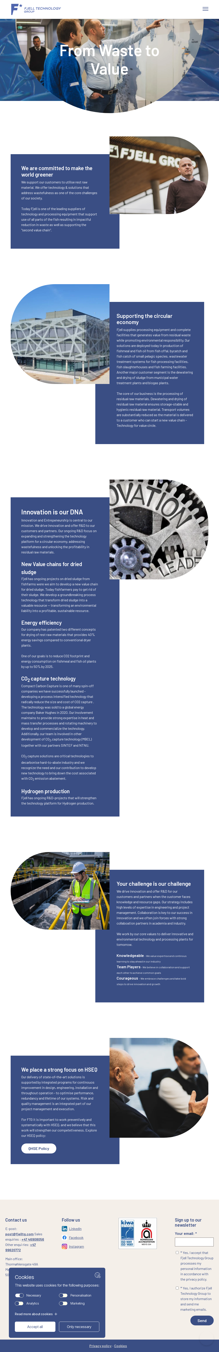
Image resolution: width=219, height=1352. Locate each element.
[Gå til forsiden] (41, 9)
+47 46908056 (33, 1239)
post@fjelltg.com (19, 1234)
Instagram (76, 1246)
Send (202, 1320)
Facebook (76, 1237)
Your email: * (194, 1238)
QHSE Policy (38, 1148)
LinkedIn (75, 1228)
